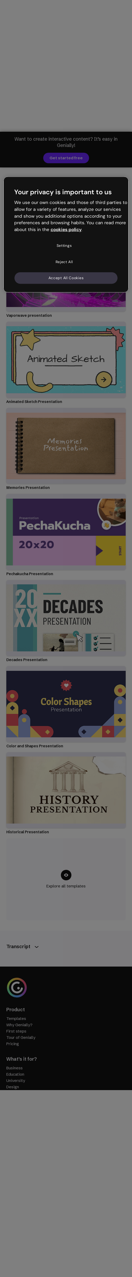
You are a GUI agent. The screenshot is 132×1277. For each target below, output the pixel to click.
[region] (66, 234)
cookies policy (66, 229)
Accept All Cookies (66, 277)
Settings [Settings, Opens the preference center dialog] (64, 245)
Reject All (64, 261)
